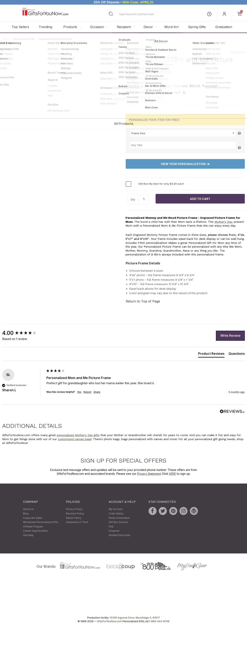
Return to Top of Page (143, 301)
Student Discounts (119, 535)
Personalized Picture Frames (55, 38)
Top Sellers (20, 27)
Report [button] (87, 391)
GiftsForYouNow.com (109, 621)
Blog (25, 513)
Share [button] (96, 391)
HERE (172, 474)
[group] (23, 333)
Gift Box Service (118, 522)
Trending (45, 27)
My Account (115, 509)
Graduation (223, 27)
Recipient (124, 27)
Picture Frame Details (143, 263)
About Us (28, 509)
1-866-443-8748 (159, 621)
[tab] (211, 355)
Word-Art (171, 27)
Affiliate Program (33, 526)
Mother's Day (223, 221)
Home (5, 38)
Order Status (116, 513)
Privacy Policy (74, 509)
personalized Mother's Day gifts (78, 435)
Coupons (114, 530)
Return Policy (73, 517)
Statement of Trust (77, 522)
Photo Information (119, 517)
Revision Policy (75, 513)
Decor (148, 27)
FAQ (111, 526)
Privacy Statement (149, 474)
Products (70, 27)
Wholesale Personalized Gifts (40, 522)
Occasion (97, 27)
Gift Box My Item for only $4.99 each (161, 183)
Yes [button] (79, 391)
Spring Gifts (197, 27)
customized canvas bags (74, 439)
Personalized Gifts (24, 38)
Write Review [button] (230, 336)
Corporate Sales (32, 517)
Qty (133, 199)
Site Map (28, 535)
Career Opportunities (35, 530)
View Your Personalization (185, 164)
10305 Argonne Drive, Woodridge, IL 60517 (135, 617)
